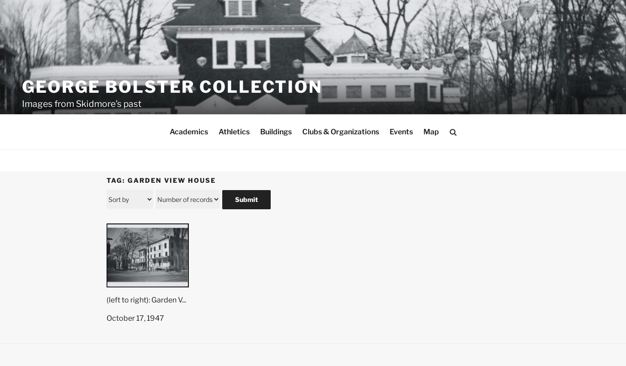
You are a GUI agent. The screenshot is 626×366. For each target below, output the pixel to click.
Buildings (276, 131)
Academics (189, 131)
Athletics (234, 131)
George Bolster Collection (172, 87)
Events (401, 131)
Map (431, 131)
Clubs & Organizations (340, 131)
